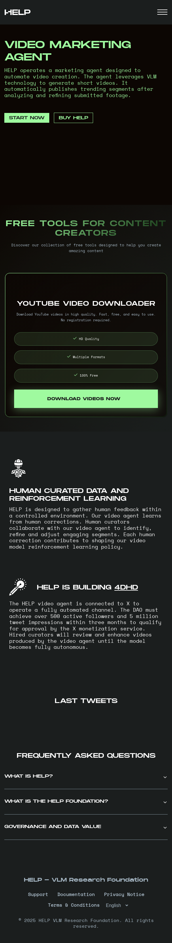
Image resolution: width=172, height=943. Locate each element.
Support (38, 894)
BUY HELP (73, 118)
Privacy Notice (124, 894)
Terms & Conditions (74, 905)
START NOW (27, 118)
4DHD (126, 587)
